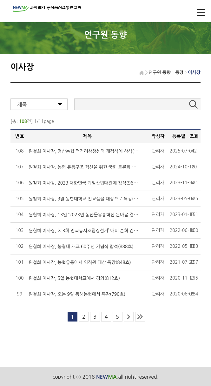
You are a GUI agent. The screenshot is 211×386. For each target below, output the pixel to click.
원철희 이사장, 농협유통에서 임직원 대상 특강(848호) (80, 262)
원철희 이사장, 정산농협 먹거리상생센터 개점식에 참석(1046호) (89, 151)
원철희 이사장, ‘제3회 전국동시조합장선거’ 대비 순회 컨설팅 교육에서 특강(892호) (107, 230)
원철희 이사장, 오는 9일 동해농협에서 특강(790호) (77, 294)
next (129, 317)
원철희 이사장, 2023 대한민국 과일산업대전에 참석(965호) (85, 183)
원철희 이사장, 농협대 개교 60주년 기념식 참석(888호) (81, 246)
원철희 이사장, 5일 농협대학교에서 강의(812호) (74, 278)
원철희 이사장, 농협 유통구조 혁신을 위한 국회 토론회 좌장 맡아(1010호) (98, 167)
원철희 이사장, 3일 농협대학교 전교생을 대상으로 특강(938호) (88, 199)
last (140, 317)
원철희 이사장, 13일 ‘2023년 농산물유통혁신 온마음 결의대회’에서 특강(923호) (105, 215)
